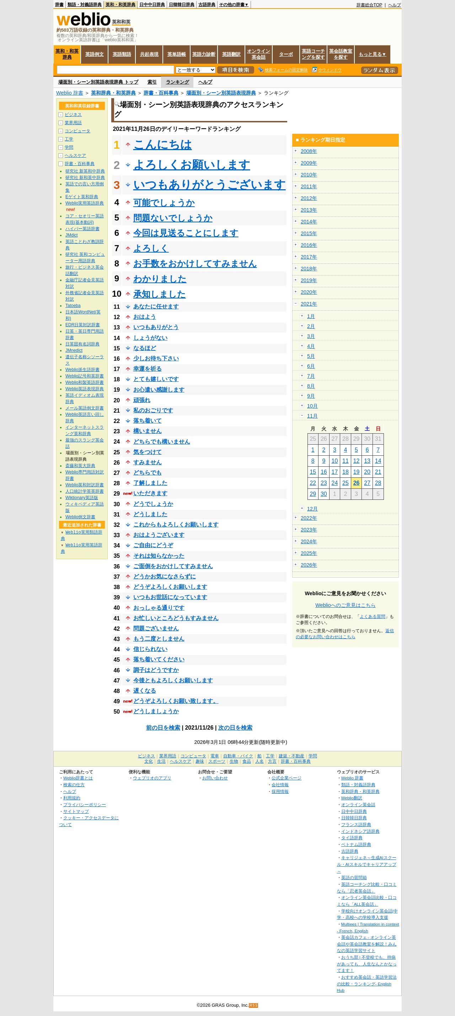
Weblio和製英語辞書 (84, 382)
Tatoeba (73, 305)
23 (324, 483)
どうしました (150, 514)
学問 (69, 147)
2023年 (309, 530)
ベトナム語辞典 (356, 844)
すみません (147, 462)
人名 (259, 761)
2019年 (309, 280)
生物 (234, 761)
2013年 (309, 210)
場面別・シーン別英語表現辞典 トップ (98, 82)
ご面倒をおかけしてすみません (173, 566)
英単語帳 (176, 54)
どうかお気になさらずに (164, 576)
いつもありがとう (156, 327)
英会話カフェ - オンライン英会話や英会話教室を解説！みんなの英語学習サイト (367, 944)
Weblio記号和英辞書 (84, 376)
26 (356, 483)
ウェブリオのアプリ (152, 778)
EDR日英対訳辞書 (82, 324)
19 (356, 472)
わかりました (160, 279)
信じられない (150, 649)
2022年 (309, 518)
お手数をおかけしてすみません (195, 263)
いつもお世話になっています (170, 597)
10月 (312, 406)
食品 (246, 761)
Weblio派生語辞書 (82, 369)
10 (335, 461)
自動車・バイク (238, 756)
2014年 (309, 221)
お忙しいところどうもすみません (176, 618)
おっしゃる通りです (158, 608)
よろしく (151, 248)
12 (356, 461)
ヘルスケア (75, 155)
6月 (311, 366)
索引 (152, 82)
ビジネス (73, 114)
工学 (69, 139)
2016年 (309, 245)
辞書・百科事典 (161, 93)
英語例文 (94, 54)
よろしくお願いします (191, 164)
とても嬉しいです (156, 379)
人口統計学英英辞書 (84, 491)
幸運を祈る (147, 369)
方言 (272, 761)
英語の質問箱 (354, 877)
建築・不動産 (291, 756)
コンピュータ (77, 130)
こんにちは (162, 144)
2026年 (309, 565)
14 (378, 461)
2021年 (309, 304)
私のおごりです (153, 410)
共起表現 (149, 54)
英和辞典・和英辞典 (113, 93)
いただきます (150, 493)
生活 (161, 761)
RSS (254, 1005)
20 (367, 472)
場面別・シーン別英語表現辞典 (221, 93)
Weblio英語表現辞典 (84, 388)
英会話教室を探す (340, 54)
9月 (311, 396)
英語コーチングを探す (313, 54)
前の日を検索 (163, 728)
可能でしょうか (164, 202)
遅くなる (144, 691)
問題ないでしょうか (173, 218)
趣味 (200, 761)
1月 (311, 316)
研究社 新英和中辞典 (85, 171)
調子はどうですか (156, 670)
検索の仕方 (74, 784)
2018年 (309, 268)
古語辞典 (206, 4)
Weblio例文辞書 (80, 516)
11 (345, 461)
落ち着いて (147, 421)
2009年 (309, 163)
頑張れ (141, 400)
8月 (311, 386)
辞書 (59, 4)
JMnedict (73, 350)
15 (313, 472)
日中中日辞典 (152, 4)
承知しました (159, 294)
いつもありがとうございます (209, 184)
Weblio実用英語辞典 (84, 203)
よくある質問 (372, 616)
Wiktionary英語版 (81, 497)
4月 (311, 346)
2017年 (309, 257)
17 (335, 472)
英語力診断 (203, 54)
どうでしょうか (153, 504)
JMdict (71, 235)
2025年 (309, 553)
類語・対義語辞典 (85, 4)
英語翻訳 (231, 54)
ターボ (286, 54)
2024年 (309, 541)
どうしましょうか (156, 711)
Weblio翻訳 (351, 797)
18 (345, 472)
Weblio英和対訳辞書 (84, 484)
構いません (147, 431)
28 (378, 483)
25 (345, 483)
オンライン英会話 (258, 54)
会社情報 (280, 784)
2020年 (309, 292)
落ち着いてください (158, 659)
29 (313, 494)
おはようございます (158, 535)
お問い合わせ (215, 778)
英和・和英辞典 (120, 4)
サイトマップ (76, 811)
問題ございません (156, 628)
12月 (312, 509)
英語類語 (122, 54)
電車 (214, 756)
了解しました (150, 483)
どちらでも (147, 473)
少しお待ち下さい (156, 358)
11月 (312, 416)
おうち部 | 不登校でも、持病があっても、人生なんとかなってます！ (367, 964)
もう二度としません (158, 639)
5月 (311, 356)
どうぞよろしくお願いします (170, 587)
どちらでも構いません (161, 442)
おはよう (144, 317)
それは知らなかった (158, 556)
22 (313, 483)
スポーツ (216, 761)
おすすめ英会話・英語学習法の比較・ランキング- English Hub (367, 984)
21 (378, 472)
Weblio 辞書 (69, 93)
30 (324, 494)
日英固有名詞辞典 (82, 344)
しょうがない (150, 338)
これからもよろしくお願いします (176, 525)
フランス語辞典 (356, 824)
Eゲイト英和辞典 (81, 196)
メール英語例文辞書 (84, 408)
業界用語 (73, 122)
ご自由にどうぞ (153, 545)
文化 (148, 761)
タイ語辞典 (352, 837)
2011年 (309, 186)
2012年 (309, 198)
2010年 (309, 175)
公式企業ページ (286, 778)
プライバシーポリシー (84, 804)
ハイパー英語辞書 (82, 228)
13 (367, 461)
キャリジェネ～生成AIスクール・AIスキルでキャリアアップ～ (366, 864)
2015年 (309, 233)
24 (335, 483)
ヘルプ (394, 4)
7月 (311, 376)
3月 (311, 336)
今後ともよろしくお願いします (173, 680)
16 (324, 472)
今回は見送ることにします (186, 233)
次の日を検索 (235, 728)
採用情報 (280, 791)
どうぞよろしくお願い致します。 (176, 701)
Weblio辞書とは (78, 778)
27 (367, 483)
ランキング (177, 82)
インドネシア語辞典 (360, 831)
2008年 (309, 151)
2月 (311, 326)
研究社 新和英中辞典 (85, 177)
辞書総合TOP (369, 4)
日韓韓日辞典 (181, 4)
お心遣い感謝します (158, 390)
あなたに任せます (156, 306)
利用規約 (71, 797)
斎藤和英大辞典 (80, 465)
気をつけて (147, 452)
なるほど (144, 348)
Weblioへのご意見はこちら (345, 605)
